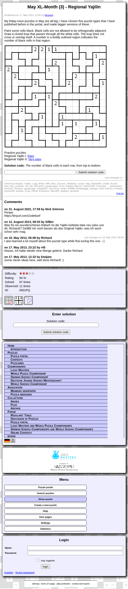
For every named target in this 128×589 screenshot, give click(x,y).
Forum (12, 411)
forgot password (25, 572)
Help (45, 511)
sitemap (35, 584)
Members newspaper (23, 391)
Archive (15, 408)
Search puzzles (45, 493)
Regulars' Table (21, 415)
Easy (31, 156)
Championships (17, 366)
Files (14, 404)
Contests (16, 359)
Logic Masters (20, 370)
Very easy (34, 159)
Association (15, 387)
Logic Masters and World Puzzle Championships (41, 425)
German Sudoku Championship (29, 377)
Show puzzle (45, 499)
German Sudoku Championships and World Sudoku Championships (52, 429)
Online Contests (21, 432)
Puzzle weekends (21, 394)
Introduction (19, 349)
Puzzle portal (19, 356)
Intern (11, 436)
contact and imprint (81, 584)
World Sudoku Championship (29, 384)
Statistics (45, 529)
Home (11, 345)
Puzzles (13, 352)
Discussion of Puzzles (24, 418)
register (8, 572)
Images (15, 401)
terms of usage (48, 584)
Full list (120, 193)
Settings (45, 523)
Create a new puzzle (45, 505)
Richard (49, 15)
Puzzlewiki (17, 363)
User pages (45, 517)
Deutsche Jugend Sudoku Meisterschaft (36, 380)
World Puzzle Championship (28, 373)
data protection (63, 584)
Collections (15, 397)
